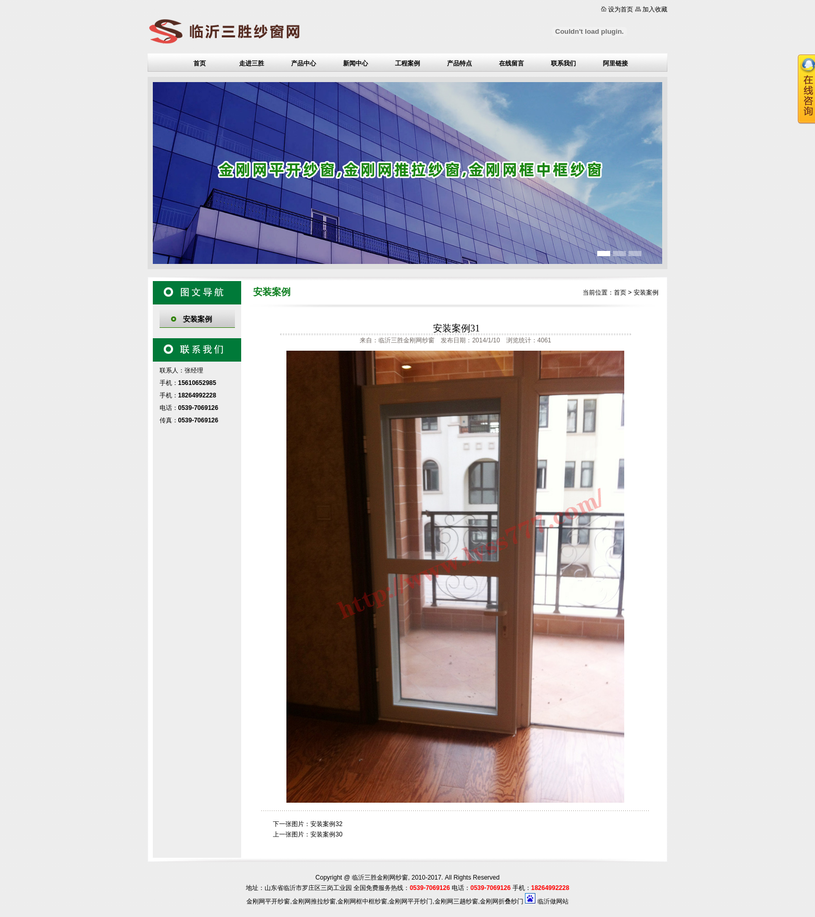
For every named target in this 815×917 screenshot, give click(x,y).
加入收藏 (654, 9)
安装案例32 (326, 824)
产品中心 (303, 63)
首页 (199, 63)
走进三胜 (251, 63)
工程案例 (407, 63)
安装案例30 (326, 834)
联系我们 (563, 63)
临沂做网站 (553, 901)
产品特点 (459, 63)
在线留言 (511, 63)
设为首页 (620, 9)
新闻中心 (355, 63)
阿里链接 (615, 63)
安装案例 (197, 319)
